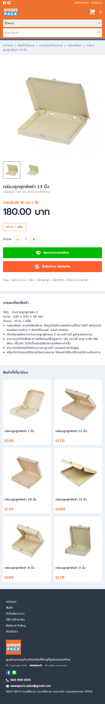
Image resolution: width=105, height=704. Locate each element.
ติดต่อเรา (12, 631)
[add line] (8, 2)
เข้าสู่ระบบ (96, 3)
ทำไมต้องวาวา (15, 613)
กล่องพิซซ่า (74, 45)
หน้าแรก (8, 45)
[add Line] (14, 672)
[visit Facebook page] (4, 2)
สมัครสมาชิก (82, 3)
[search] (52, 32)
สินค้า (9, 607)
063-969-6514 (18, 680)
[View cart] (92, 12)
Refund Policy (16, 625)
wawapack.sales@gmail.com (28, 686)
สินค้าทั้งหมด (26, 45)
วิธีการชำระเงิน (15, 619)
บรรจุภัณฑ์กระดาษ (51, 45)
